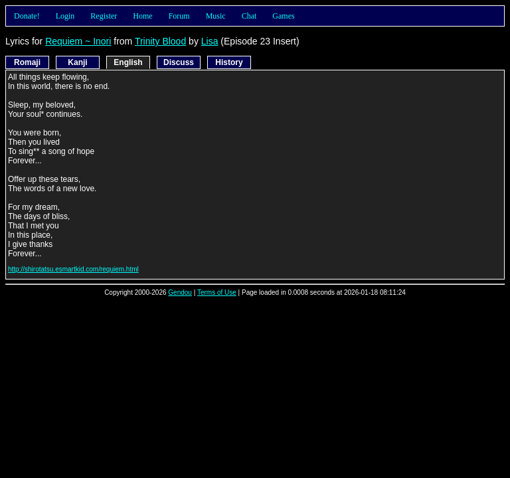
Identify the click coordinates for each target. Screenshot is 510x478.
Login (65, 16)
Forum (179, 16)
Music (216, 16)
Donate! (27, 16)
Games (283, 16)
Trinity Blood (160, 41)
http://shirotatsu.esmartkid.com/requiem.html (73, 269)
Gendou (180, 292)
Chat (249, 16)
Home (142, 16)
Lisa (209, 41)
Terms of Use (216, 292)
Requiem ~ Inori (78, 41)
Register (103, 16)
